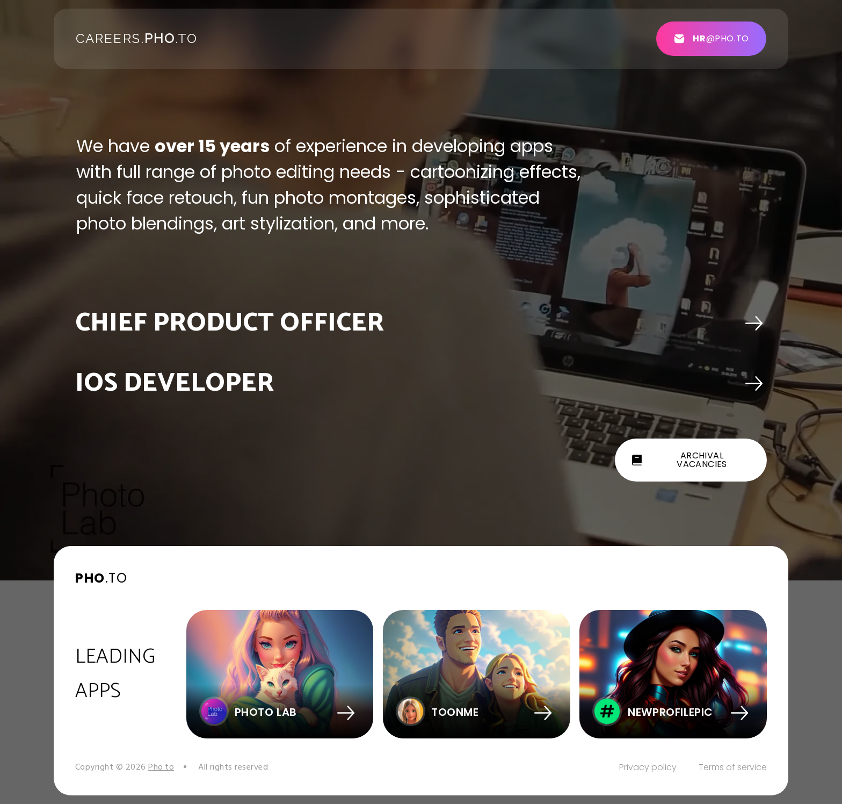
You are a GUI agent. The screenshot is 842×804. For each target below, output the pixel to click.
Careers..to (137, 38)
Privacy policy (648, 767)
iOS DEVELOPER (174, 383)
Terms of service (733, 767)
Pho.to (161, 767)
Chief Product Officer (229, 323)
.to (101, 578)
